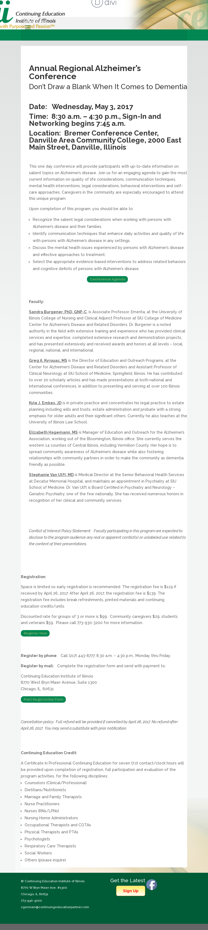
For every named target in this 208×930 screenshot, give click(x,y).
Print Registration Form (43, 699)
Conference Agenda (107, 279)
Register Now (35, 633)
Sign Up (130, 890)
